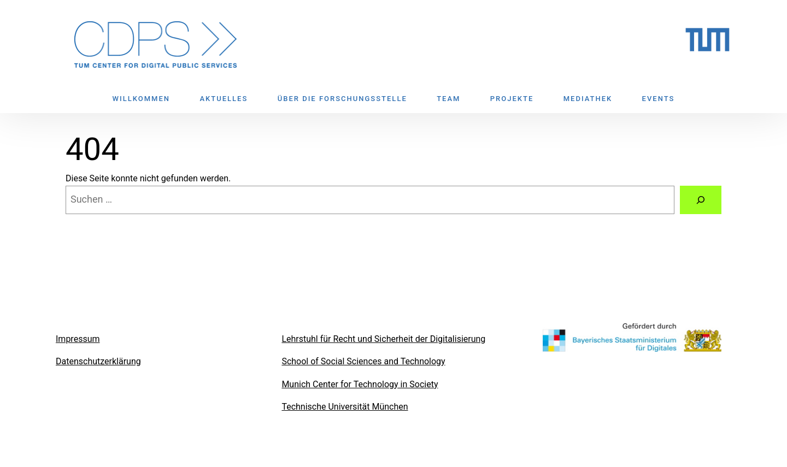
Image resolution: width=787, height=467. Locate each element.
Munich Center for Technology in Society (359, 384)
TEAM (448, 98)
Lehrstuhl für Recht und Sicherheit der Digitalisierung (383, 339)
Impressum (78, 339)
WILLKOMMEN (141, 98)
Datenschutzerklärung (98, 361)
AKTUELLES (223, 98)
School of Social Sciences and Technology (363, 361)
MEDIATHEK (588, 98)
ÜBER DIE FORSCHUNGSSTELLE (342, 98)
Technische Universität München (344, 406)
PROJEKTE (511, 98)
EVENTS (658, 98)
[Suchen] (700, 200)
